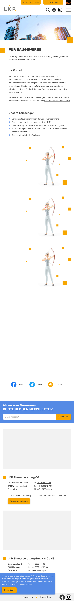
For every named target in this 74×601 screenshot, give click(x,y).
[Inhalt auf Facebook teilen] (17, 384)
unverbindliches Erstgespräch (57, 100)
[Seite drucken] (55, 384)
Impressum (28, 597)
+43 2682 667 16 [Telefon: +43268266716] (38, 564)
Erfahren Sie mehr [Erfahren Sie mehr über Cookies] (24, 585)
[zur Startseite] (9, 9)
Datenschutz (45, 597)
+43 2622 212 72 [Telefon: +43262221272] (44, 482)
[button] (19, 501)
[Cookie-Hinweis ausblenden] (8, 591)
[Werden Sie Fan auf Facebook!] (54, 10)
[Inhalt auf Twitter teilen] (36, 384)
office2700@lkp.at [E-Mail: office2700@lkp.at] (44, 489)
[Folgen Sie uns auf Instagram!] (60, 10)
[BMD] (68, 2)
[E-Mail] (29, 417)
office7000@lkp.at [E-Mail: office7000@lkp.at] (39, 570)
